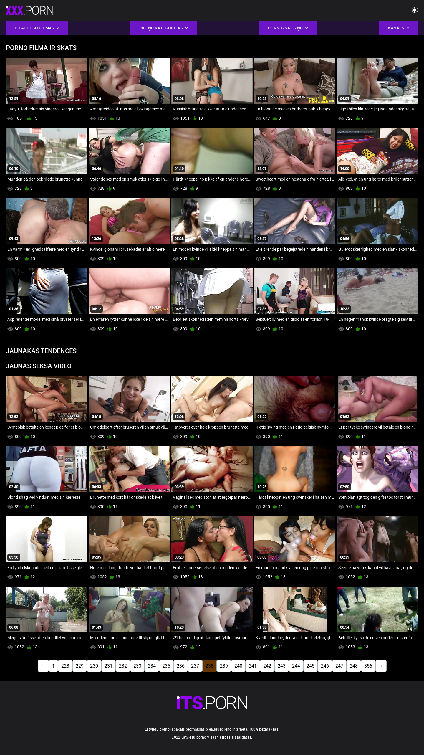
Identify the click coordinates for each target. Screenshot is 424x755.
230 (94, 666)
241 (253, 666)
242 (267, 666)
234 (152, 666)
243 (282, 666)
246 (325, 666)
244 (296, 666)
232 (123, 666)
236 (181, 666)
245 (310, 666)
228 (65, 666)
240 (238, 666)
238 (209, 666)
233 (137, 666)
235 (166, 666)
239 (224, 666)
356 (368, 666)
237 (195, 666)
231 (108, 666)
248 (354, 666)
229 (80, 666)
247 (339, 666)
